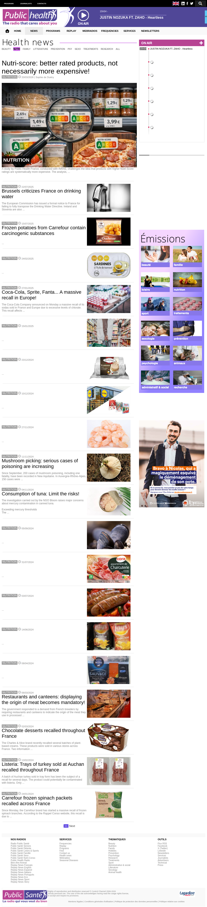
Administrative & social (119, 865)
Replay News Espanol (21, 870)
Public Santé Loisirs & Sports (25, 851)
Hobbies (112, 851)
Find (61, 851)
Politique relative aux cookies (172, 901)
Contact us (64, 853)
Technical (162, 863)
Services (162, 855)
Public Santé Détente (21, 848)
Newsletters (163, 853)
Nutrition (112, 846)
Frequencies (65, 843)
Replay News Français (21, 865)
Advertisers (163, 860)
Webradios (64, 858)
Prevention (113, 853)
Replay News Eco (19, 877)
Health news (65, 855)
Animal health (115, 872)
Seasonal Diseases (68, 860)
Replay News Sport (20, 879)
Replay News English (21, 867)
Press (160, 865)
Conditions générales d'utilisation (99, 901)
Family (111, 848)
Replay (62, 846)
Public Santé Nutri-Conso (23, 858)
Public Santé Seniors (21, 846)
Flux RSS (162, 843)
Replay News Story (20, 882)
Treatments (113, 860)
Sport (111, 863)
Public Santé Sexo (20, 855)
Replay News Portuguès (22, 874)
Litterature (113, 867)
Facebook (162, 846)
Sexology (112, 870)
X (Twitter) (163, 848)
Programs (64, 848)
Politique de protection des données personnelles (136, 901)
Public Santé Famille (21, 853)
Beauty (111, 843)
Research (113, 858)
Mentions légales (75, 901)
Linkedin (162, 851)
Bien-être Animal (19, 863)
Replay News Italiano (21, 872)
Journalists (163, 858)
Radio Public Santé (20, 843)
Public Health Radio (20, 860)
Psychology (113, 855)
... (3, 243)
